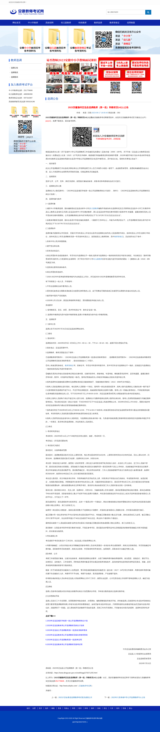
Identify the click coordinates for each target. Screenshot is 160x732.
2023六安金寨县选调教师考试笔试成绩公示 (75, 697)
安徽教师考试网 (85, 686)
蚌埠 (86, 708)
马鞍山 (66, 708)
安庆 (40, 708)
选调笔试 (14, 72)
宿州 (118, 708)
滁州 (93, 708)
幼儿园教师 (66, 23)
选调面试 (14, 77)
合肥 (34, 708)
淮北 (105, 708)
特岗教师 (82, 23)
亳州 (80, 708)
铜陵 (53, 708)
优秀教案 (131, 23)
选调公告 (14, 68)
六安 (112, 708)
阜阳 (74, 708)
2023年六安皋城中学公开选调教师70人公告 (128, 697)
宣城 (124, 708)
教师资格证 (115, 23)
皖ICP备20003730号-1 (80, 722)
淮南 (99, 708)
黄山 (130, 708)
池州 (47, 708)
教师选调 (98, 23)
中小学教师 (33, 23)
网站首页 (16, 23)
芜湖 (60, 708)
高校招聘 (50, 23)
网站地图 (99, 718)
